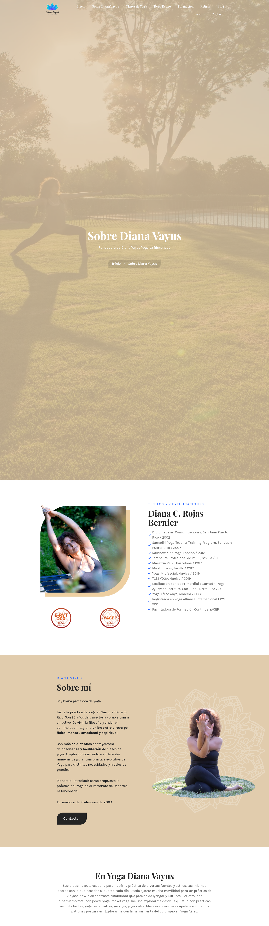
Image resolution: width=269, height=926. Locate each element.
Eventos (199, 14)
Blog (221, 6)
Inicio (81, 6)
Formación (186, 6)
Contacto (218, 14)
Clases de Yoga (136, 6)
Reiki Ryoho (162, 6)
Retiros (205, 6)
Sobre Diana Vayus (105, 6)
